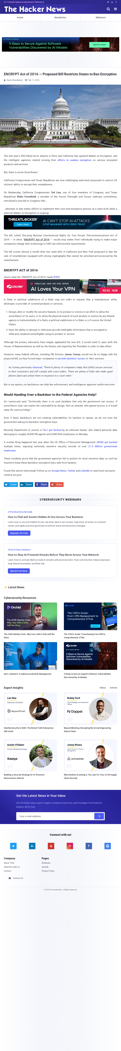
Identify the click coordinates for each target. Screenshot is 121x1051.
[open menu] (115, 9)
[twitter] (13, 846)
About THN (9, 863)
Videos (103, 688)
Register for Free (19, 533)
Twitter (71, 470)
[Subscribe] (99, 816)
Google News (59, 470)
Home (20, 17)
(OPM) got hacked (107, 442)
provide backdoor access (71, 358)
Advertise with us (12, 867)
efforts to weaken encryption (74, 160)
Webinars (101, 17)
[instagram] (70, 846)
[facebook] (89, 846)
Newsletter (60, 17)
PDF (56, 277)
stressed (37, 367)
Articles (113, 688)
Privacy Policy (48, 871)
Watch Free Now (18, 571)
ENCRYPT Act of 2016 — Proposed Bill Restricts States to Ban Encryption (60, 74)
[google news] (107, 846)
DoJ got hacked (52, 430)
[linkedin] (32, 846)
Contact (7, 871)
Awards (45, 867)
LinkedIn (85, 470)
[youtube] (51, 846)
